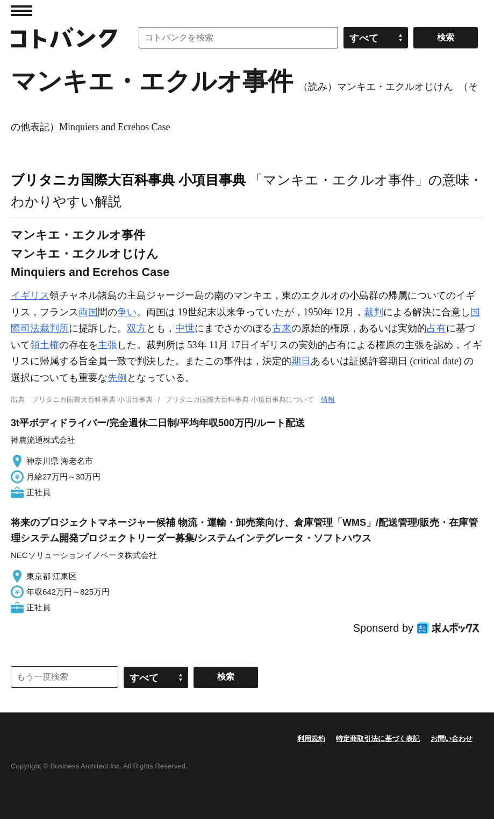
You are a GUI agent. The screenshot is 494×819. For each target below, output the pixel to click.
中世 (185, 328)
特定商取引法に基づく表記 (378, 739)
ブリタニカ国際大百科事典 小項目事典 (128, 179)
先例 (117, 377)
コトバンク (64, 37)
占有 (436, 328)
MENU (21, 11)
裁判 (373, 312)
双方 (136, 328)
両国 (88, 312)
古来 (281, 328)
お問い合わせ (451, 739)
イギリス (30, 295)
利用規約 (311, 739)
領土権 (44, 345)
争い (127, 312)
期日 (301, 361)
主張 (107, 345)
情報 (328, 400)
